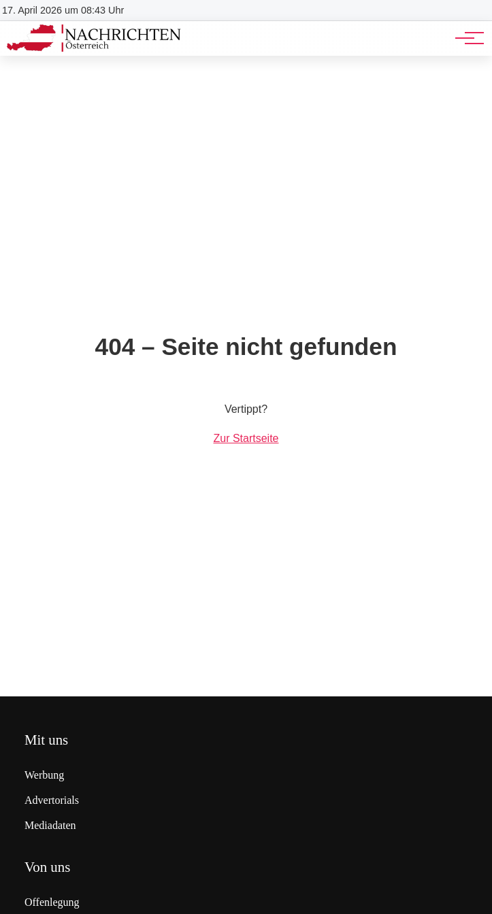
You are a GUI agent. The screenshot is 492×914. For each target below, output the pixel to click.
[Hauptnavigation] (465, 38)
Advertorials (51, 800)
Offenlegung (52, 902)
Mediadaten (50, 825)
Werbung (44, 775)
